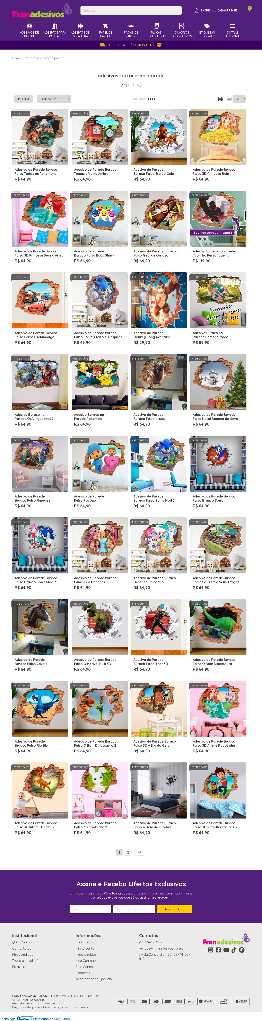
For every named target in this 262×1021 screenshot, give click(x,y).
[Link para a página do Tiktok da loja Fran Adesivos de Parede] (234, 950)
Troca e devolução (26, 961)
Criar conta (84, 942)
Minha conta (85, 948)
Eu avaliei (19, 967)
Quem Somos (22, 942)
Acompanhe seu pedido (94, 979)
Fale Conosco (86, 967)
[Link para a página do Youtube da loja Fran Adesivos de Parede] (226, 950)
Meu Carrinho (86, 961)
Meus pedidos (22, 954)
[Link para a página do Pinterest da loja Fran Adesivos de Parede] (242, 950)
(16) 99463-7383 (150, 942)
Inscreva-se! (175, 909)
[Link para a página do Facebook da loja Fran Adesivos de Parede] (218, 950)
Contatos (83, 973)
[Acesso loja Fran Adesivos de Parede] (216, 10)
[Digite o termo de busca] (125, 10)
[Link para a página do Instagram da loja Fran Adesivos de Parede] (210, 950)
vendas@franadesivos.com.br (162, 948)
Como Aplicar (22, 948)
